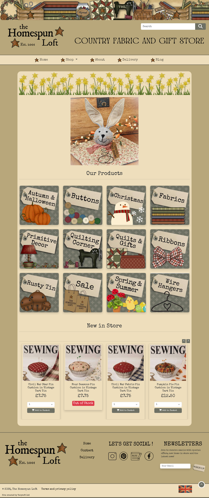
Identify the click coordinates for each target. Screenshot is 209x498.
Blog (157, 60)
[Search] (168, 26)
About (97, 60)
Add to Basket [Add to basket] (41, 410)
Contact (87, 450)
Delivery (128, 60)
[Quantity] (41, 404)
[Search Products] (200, 26)
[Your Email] (175, 466)
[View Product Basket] (176, 57)
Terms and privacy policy (58, 489)
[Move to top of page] (201, 484)
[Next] (188, 341)
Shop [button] (68, 60)
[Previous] (184, 341)
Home (41, 60)
